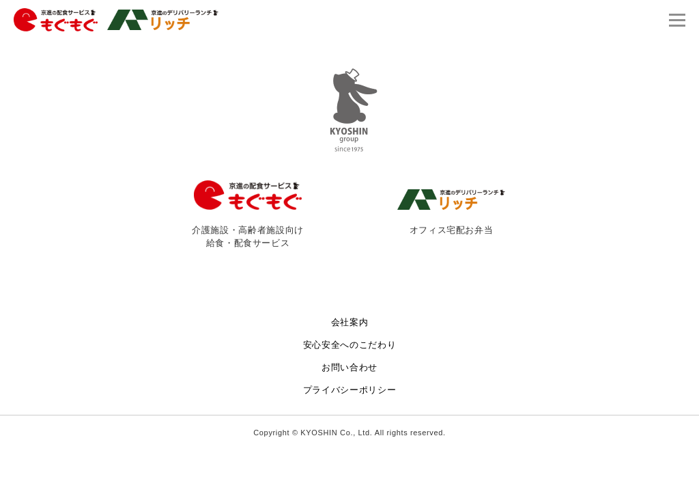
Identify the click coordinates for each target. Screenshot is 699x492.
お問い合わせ (349, 367)
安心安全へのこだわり (350, 345)
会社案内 (350, 322)
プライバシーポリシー (350, 390)
